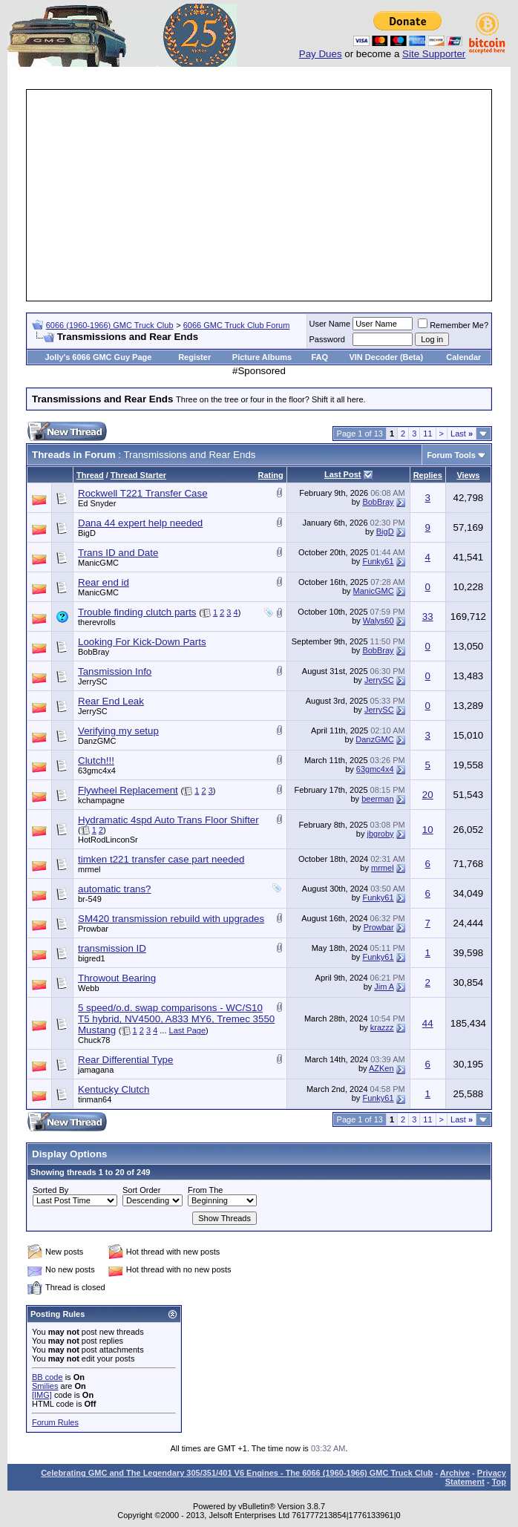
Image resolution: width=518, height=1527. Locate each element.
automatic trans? (114, 889)
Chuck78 (94, 1040)
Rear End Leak (111, 701)
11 (427, 433)
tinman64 (94, 1099)
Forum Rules (55, 1422)
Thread (90, 475)
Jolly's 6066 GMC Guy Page (98, 357)
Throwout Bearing (117, 978)
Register (194, 357)
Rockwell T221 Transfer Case (143, 493)
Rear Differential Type (125, 1059)
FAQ (319, 357)
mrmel (89, 869)
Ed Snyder (97, 503)
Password (327, 339)
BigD (87, 533)
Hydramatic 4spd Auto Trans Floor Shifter (168, 819)
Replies (427, 475)
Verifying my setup (118, 730)
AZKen (381, 1068)
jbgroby (380, 833)
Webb (88, 988)
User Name (330, 323)
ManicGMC (98, 562)
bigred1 (91, 958)
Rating (270, 475)
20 (427, 794)
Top (499, 1481)
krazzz (382, 1027)
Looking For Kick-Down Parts (142, 641)
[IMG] (42, 1394)
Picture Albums (262, 357)
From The (205, 1190)
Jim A (383, 986)
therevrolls (97, 622)
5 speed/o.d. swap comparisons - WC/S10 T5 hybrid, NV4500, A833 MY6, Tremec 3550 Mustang (176, 1019)
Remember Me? (453, 325)
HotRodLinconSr (108, 839)
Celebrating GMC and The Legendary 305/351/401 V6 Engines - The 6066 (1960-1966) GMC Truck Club (237, 1472)
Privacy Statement (475, 1477)
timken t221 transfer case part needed (161, 859)
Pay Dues (320, 53)
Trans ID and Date (118, 552)
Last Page (187, 1030)
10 (427, 829)
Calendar (463, 357)
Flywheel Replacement (128, 790)
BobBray (377, 501)
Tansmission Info (114, 671)
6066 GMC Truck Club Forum (236, 325)
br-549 (90, 899)
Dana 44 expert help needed (140, 523)
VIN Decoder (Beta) (386, 357)
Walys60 (378, 620)
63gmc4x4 (97, 770)
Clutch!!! (96, 760)
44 (427, 1023)
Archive (455, 1472)
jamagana (96, 1069)
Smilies (45, 1386)
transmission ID (112, 948)
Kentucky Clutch (113, 1089)
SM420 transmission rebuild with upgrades (171, 918)
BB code (47, 1377)
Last (461, 433)
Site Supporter (433, 53)
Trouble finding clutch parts (137, 612)
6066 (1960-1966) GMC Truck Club (110, 325)
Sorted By (50, 1190)
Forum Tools (451, 455)
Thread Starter (138, 475)
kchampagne (101, 800)
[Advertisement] (273, 195)
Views (467, 475)
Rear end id (103, 582)
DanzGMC (97, 740)
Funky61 (377, 561)
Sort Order (141, 1190)
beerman (377, 798)
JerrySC (93, 681)
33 (427, 616)
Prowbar (93, 928)
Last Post (342, 474)
